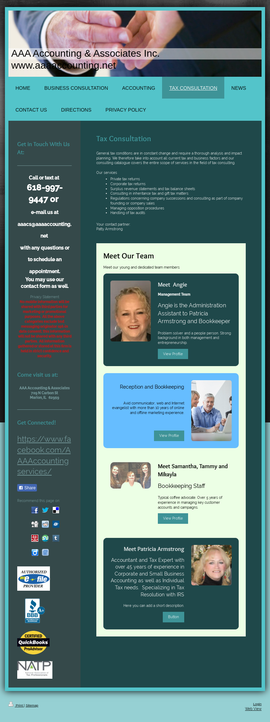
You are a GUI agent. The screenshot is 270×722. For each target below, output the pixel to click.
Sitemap (32, 705)
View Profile (173, 354)
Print (16, 705)
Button (173, 617)
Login (257, 704)
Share (27, 487)
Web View (253, 709)
